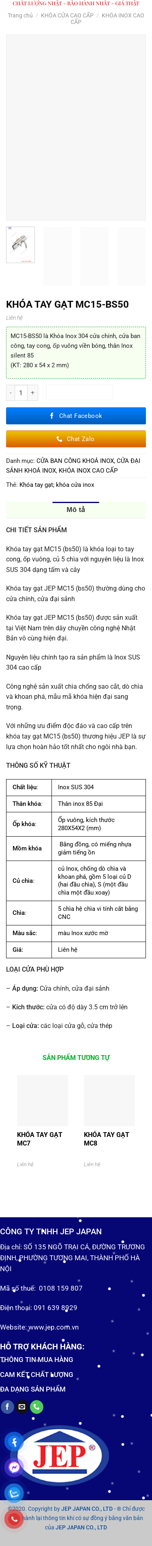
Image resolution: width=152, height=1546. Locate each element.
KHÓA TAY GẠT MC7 (39, 1139)
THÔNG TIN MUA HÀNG (36, 1359)
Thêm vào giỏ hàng (79, 392)
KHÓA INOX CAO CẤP (88, 470)
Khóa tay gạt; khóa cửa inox (56, 484)
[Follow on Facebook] (7, 1407)
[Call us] (36, 1407)
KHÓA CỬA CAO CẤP (67, 15)
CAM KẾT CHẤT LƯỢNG (36, 1374)
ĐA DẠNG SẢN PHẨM (33, 1389)
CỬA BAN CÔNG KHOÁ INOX (75, 461)
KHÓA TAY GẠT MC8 (106, 1139)
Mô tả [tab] (76, 510)
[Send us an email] (22, 1407)
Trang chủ (20, 15)
